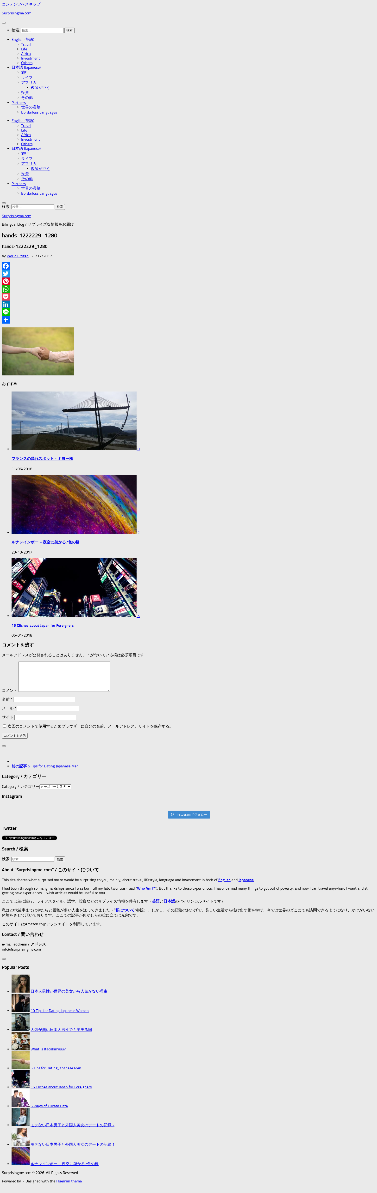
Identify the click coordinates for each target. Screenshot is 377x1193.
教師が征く (40, 87)
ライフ (27, 77)
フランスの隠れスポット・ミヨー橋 (42, 458)
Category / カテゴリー (20, 792)
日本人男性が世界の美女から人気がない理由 (69, 997)
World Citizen (18, 256)
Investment (30, 58)
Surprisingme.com (16, 13)
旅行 (25, 72)
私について (125, 916)
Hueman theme (69, 1187)
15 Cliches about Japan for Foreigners (43, 625)
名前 (7, 705)
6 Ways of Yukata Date (49, 1111)
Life (24, 49)
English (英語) (23, 39)
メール (9, 714)
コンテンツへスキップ (21, 4)
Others (26, 62)
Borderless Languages (39, 112)
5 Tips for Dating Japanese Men (56, 1074)
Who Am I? (146, 894)
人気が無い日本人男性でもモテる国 (61, 1035)
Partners (19, 102)
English (224, 885)
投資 (25, 92)
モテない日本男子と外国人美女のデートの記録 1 (72, 1150)
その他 (27, 97)
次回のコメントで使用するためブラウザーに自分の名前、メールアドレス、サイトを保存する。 (90, 732)
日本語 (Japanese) (26, 67)
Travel (26, 44)
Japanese (246, 885)
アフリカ (29, 82)
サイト (7, 723)
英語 (156, 907)
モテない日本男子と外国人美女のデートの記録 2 (72, 1130)
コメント (9, 696)
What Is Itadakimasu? (48, 1055)
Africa (26, 53)
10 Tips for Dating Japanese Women (60, 1016)
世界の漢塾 (30, 107)
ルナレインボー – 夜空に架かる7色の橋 (46, 542)
